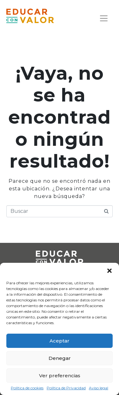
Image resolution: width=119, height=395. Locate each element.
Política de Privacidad (66, 388)
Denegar (60, 358)
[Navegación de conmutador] (104, 18)
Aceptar (59, 341)
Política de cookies (27, 388)
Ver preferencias (59, 376)
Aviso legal (98, 388)
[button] (109, 271)
